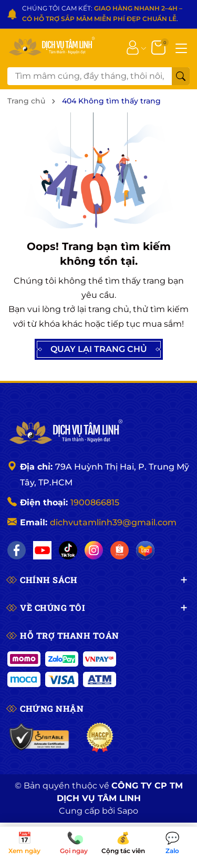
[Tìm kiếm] (181, 76)
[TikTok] (68, 550)
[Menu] (181, 47)
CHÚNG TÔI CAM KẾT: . (102, 13)
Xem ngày (24, 844)
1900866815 (94, 502)
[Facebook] (16, 550)
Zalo (172, 844)
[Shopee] (119, 550)
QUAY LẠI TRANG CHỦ (99, 349)
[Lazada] (145, 550)
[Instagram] (94, 550)
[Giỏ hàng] (159, 46)
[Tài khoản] (133, 46)
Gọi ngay (74, 844)
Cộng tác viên (123, 844)
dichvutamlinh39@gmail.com (113, 522)
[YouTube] (42, 550)
